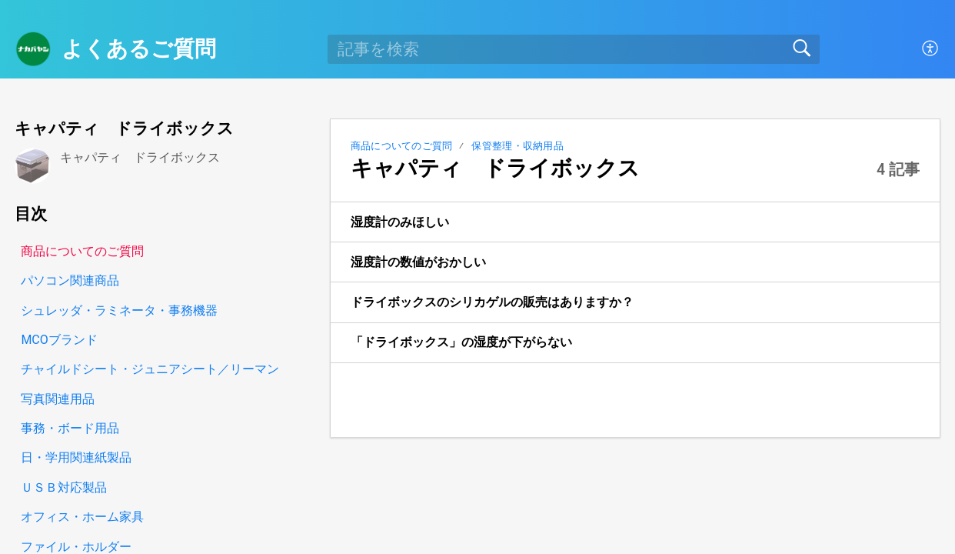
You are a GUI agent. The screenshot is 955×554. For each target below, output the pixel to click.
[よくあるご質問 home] (33, 49)
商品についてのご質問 (402, 146)
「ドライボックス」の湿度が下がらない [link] (461, 342)
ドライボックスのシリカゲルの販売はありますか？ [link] (492, 302)
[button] (930, 49)
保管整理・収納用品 (517, 146)
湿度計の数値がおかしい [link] (418, 262)
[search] (574, 49)
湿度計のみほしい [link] (400, 222)
